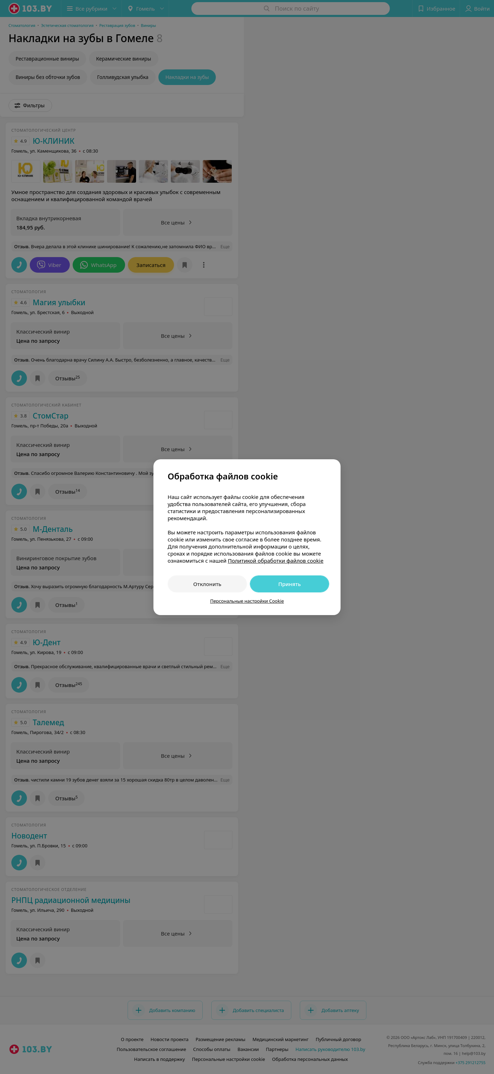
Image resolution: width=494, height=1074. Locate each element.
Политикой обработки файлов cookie (276, 560)
